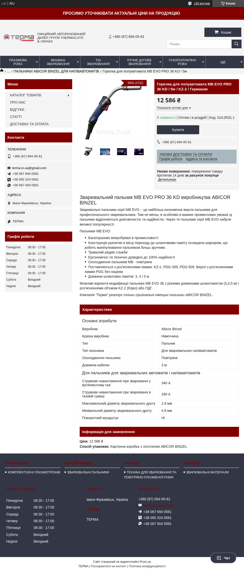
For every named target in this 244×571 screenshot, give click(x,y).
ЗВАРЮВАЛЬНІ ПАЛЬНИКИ (88, 472)
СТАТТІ (16, 117)
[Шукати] (237, 44)
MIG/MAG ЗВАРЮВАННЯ (58, 62)
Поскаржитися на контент (108, 566)
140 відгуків (202, 3)
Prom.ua (145, 562)
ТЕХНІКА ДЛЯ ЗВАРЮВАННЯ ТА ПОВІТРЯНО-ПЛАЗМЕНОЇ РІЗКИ (150, 474)
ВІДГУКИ (17, 110)
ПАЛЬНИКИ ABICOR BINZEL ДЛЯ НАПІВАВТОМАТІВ (56, 71)
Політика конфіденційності (147, 566)
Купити (178, 129)
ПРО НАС (18, 102)
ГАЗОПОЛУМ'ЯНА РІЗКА (182, 62)
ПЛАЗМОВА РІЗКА (18, 62)
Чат (223, 558)
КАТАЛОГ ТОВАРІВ (25, 95)
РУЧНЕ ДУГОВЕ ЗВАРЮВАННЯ (139, 62)
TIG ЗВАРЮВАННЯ (98, 62)
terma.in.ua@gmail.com (29, 168)
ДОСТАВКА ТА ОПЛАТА (29, 124)
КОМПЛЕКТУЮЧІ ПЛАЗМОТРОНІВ (34, 472)
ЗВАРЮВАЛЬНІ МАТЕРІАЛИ (207, 472)
